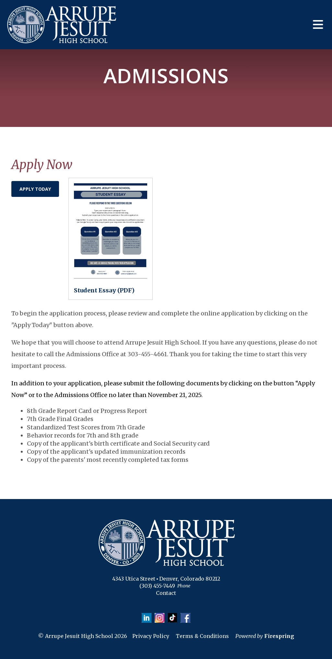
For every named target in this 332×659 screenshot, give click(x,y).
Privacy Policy (150, 636)
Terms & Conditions (202, 636)
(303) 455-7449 (157, 586)
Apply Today (35, 189)
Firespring (279, 636)
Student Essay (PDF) (104, 290)
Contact (166, 593)
